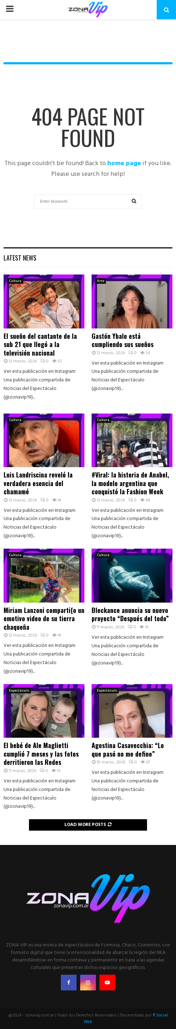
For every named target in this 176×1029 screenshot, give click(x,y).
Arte (100, 281)
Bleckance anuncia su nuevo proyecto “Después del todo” (130, 614)
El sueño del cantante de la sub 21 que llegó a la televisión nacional (40, 344)
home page (124, 163)
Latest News (20, 257)
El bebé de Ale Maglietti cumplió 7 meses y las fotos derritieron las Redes (41, 754)
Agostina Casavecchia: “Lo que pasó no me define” (128, 749)
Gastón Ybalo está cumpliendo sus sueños (122, 340)
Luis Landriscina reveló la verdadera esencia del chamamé (38, 483)
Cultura (15, 281)
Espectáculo (19, 690)
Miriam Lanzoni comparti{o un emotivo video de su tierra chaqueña (44, 618)
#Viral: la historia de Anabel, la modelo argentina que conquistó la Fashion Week (130, 483)
